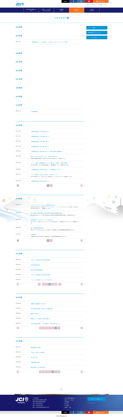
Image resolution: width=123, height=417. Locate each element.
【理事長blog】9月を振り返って (40, 146)
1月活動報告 (34, 111)
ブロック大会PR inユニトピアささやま (41, 280)
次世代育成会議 (35, 265)
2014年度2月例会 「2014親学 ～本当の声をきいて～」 (47, 323)
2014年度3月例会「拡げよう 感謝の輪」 (42, 308)
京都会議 (33, 234)
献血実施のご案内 (36, 347)
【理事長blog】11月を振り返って (40, 136)
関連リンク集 (103, 4)
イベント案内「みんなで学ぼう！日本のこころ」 (44, 174)
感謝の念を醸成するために (38, 303)
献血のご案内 (34, 313)
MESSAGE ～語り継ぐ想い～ (39, 367)
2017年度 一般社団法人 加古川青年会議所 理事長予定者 (46, 213)
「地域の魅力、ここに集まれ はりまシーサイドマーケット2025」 (50, 42)
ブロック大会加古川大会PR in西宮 (40, 260)
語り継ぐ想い (34, 357)
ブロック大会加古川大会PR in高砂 (40, 275)
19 (60, 284)
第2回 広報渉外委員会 (37, 270)
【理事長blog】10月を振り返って (40, 141)
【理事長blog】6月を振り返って (40, 181)
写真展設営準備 (35, 362)
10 (55, 284)
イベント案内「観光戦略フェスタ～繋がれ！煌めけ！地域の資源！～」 (51, 163)
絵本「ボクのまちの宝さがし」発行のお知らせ (44, 156)
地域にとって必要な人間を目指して (41, 318)
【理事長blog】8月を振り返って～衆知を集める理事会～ (47, 151)
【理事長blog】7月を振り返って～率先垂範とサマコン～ (47, 169)
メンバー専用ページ (93, 4)
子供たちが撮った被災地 (38, 352)
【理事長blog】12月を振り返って (40, 131)
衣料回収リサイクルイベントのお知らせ (42, 220)
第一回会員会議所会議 (37, 228)
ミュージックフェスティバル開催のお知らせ (43, 205)
